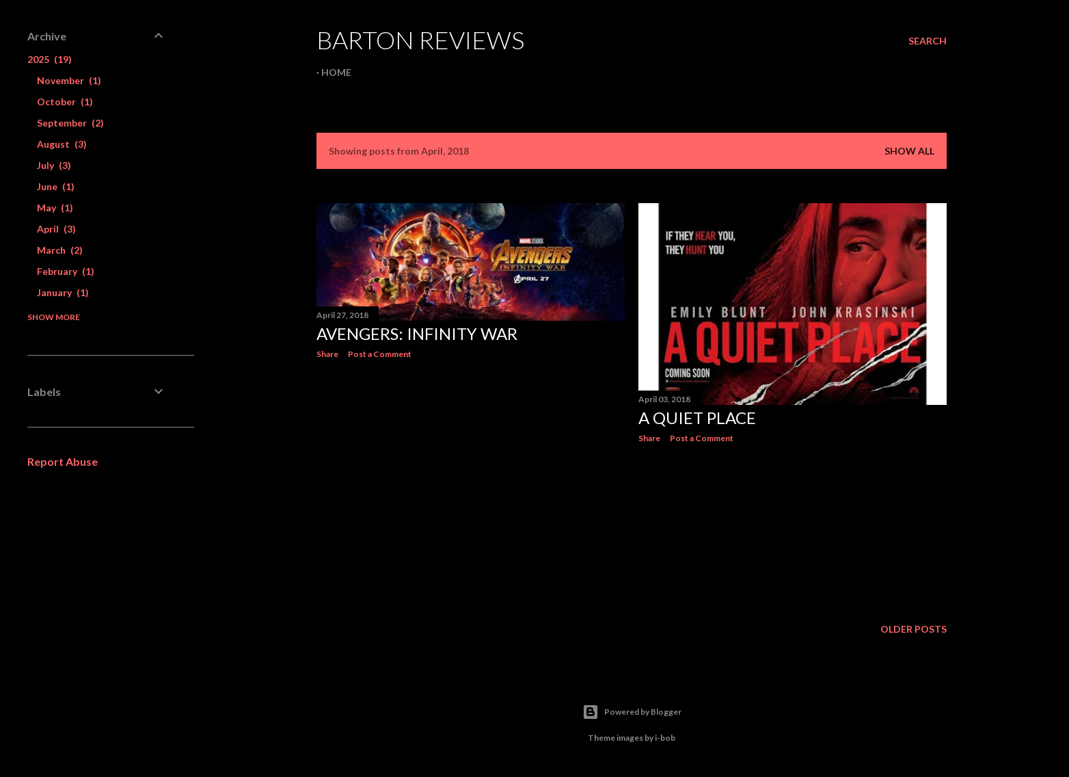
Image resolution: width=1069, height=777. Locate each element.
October (65, 101)
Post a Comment (379, 354)
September (70, 123)
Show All (909, 151)
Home (336, 72)
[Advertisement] (470, 489)
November (69, 80)
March (60, 250)
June (56, 186)
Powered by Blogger (631, 712)
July (54, 165)
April (56, 229)
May (55, 207)
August (62, 144)
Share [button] (327, 354)
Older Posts (913, 629)
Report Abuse (62, 461)
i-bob (665, 738)
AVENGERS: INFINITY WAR (416, 333)
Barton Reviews (420, 40)
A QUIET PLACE (697, 417)
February (65, 271)
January (63, 292)
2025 (49, 59)
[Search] (927, 41)
